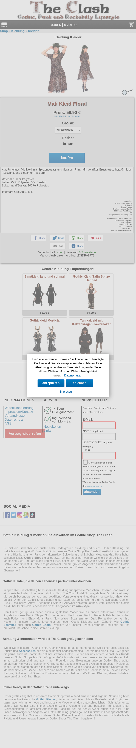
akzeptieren (51, 383)
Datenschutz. (72, 375)
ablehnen (79, 383)
